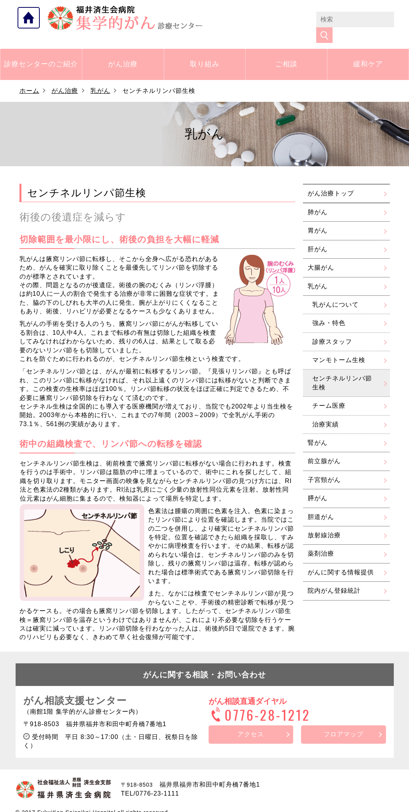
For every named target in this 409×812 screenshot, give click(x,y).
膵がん (318, 485)
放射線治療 (324, 522)
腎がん (318, 430)
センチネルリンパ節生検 (342, 370)
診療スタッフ (332, 329)
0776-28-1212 (260, 702)
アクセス (250, 721)
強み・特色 (328, 310)
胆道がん (321, 504)
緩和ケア (368, 51)
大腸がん (321, 255)
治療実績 (325, 411)
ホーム (29, 78)
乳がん (100, 78)
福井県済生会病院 (125, 18)
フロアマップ (343, 721)
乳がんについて (335, 292)
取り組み (205, 51)
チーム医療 (328, 393)
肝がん (318, 236)
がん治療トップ (331, 180)
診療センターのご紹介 (41, 51)
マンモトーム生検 (338, 347)
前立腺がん (324, 448)
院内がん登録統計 (334, 578)
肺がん (318, 199)
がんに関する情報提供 (341, 559)
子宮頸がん (324, 467)
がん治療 (123, 51)
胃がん (318, 218)
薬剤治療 (321, 541)
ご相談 (286, 51)
